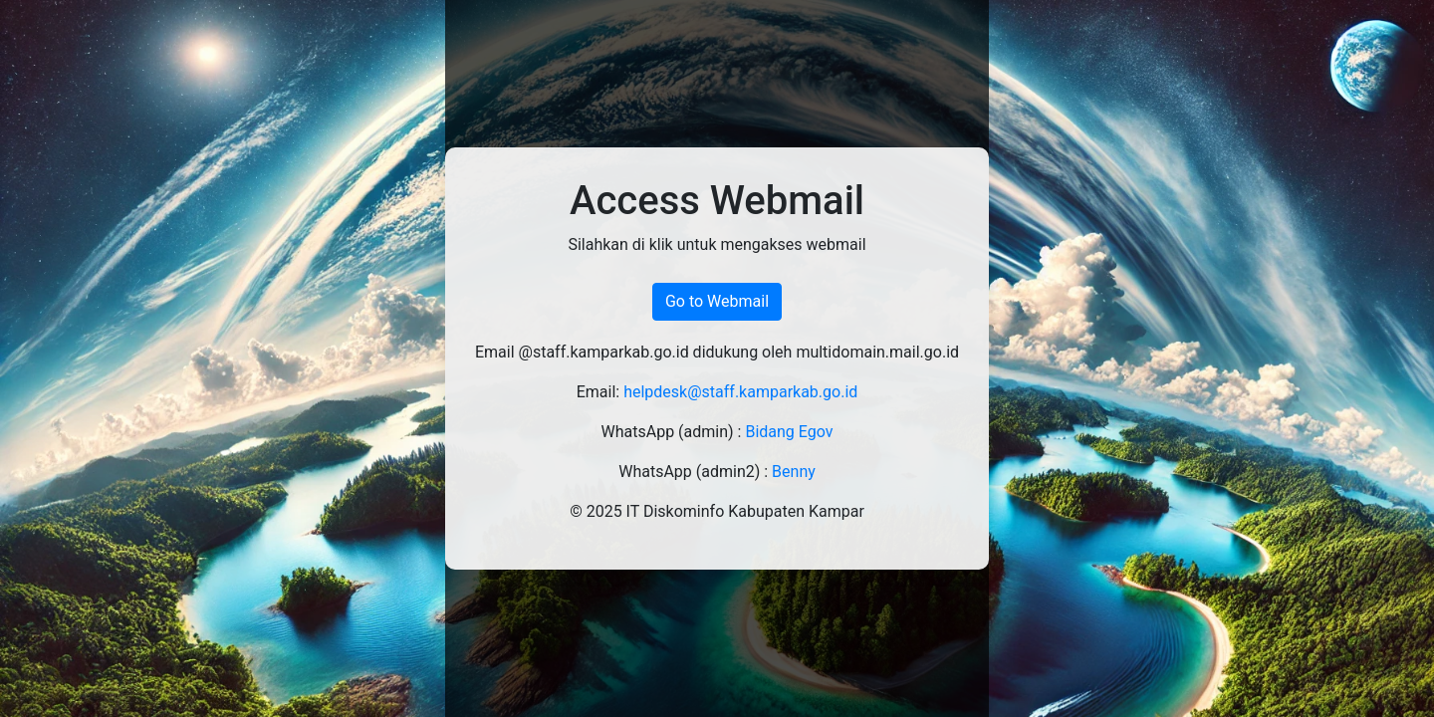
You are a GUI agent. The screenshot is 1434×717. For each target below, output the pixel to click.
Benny (794, 471)
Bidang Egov (789, 431)
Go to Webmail (717, 301)
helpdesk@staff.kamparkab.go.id (740, 391)
